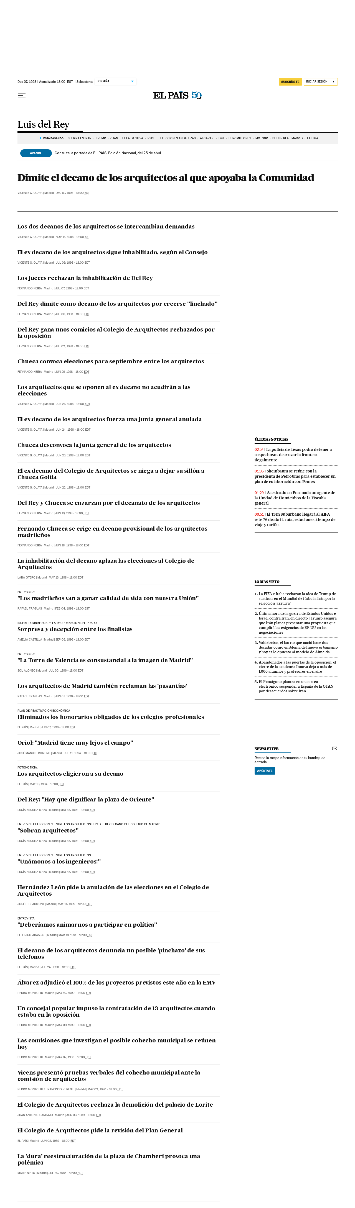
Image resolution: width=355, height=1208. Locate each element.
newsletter (267, 749)
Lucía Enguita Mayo (32, 810)
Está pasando (53, 138)
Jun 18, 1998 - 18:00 (72, 545)
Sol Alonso (26, 670)
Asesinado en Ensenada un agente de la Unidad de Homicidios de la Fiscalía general (295, 498)
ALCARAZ (207, 138)
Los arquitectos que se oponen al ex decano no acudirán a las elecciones (104, 391)
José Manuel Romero (33, 753)
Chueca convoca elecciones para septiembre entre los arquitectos (110, 362)
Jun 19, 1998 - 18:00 (72, 513)
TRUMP (101, 138)
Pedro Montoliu (30, 993)
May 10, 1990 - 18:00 (73, 993)
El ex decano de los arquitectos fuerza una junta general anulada (109, 420)
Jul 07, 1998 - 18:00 (72, 288)
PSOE (152, 138)
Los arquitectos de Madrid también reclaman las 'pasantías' (102, 686)
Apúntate (265, 771)
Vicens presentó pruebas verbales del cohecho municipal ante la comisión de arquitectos (109, 1076)
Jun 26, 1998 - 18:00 (73, 404)
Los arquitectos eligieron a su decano (70, 774)
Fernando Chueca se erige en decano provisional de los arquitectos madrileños (112, 532)
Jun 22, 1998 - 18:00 (73, 487)
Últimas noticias (271, 439)
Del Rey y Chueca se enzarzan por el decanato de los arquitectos (108, 503)
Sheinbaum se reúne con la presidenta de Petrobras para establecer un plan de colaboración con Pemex (295, 476)
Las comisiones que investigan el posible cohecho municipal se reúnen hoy (116, 1044)
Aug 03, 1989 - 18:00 (83, 1115)
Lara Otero (26, 577)
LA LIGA (312, 138)
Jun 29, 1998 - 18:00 (72, 372)
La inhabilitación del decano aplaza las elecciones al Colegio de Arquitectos (105, 564)
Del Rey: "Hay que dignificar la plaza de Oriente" (85, 800)
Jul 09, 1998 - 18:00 (73, 262)
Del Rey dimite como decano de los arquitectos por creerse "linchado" (117, 304)
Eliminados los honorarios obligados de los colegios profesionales (110, 717)
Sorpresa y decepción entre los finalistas (75, 630)
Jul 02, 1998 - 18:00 (72, 346)
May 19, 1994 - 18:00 (47, 784)
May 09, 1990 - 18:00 (73, 1025)
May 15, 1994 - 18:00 (77, 810)
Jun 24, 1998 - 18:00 (73, 429)
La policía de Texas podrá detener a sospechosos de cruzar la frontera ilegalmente (293, 454)
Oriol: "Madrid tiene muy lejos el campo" (75, 743)
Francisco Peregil (60, 1089)
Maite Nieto (26, 1173)
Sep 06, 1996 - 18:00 (72, 639)
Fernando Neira (29, 288)
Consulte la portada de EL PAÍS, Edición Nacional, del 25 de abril (108, 153)
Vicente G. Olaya (29, 193)
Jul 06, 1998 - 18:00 (72, 314)
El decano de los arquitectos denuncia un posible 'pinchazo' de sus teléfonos (111, 954)
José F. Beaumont (30, 904)
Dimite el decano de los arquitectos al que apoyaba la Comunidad (165, 177)
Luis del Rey (43, 125)
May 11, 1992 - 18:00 (75, 904)
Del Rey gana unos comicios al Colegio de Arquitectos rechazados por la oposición (116, 333)
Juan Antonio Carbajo (35, 1115)
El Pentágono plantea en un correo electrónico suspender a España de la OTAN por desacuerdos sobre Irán (296, 686)
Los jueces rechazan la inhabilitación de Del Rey (85, 278)
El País (22, 727)
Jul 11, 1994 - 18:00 (81, 753)
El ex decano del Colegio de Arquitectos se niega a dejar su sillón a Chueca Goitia (110, 474)
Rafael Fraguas (29, 608)
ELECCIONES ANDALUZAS (178, 138)
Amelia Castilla (29, 639)
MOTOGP (261, 138)
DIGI (221, 138)
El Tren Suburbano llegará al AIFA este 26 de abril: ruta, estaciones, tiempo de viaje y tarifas (295, 519)
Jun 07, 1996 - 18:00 (72, 696)
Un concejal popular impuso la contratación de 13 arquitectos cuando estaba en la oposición (116, 1012)
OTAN (114, 138)
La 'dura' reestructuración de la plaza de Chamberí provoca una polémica (109, 1160)
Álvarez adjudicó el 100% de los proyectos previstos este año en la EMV (116, 983)
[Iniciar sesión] (321, 82)
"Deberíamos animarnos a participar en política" (87, 925)
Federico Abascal (31, 935)
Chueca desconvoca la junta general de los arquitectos (94, 445)
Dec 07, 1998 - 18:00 (73, 193)
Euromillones (240, 138)
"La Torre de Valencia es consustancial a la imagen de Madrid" (105, 661)
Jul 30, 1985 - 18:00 (66, 1173)
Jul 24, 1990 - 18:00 (58, 967)
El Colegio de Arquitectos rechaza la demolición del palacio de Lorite (115, 1105)
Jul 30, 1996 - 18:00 (66, 670)
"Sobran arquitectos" (47, 831)
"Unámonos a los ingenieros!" (59, 862)
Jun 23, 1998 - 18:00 (73, 455)
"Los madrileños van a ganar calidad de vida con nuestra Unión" (108, 599)
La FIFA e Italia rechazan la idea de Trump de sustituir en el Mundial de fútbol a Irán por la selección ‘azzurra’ (297, 598)
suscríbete (290, 82)
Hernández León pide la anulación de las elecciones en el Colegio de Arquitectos (113, 891)
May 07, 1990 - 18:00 (73, 1057)
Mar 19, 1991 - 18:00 (76, 935)
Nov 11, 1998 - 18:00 (73, 237)
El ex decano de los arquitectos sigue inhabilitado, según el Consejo (112, 253)
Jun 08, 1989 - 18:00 (58, 1141)
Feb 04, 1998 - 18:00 (72, 608)
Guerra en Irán (79, 138)
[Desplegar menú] (21, 95)
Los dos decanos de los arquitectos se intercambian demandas (106, 227)
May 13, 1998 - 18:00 (66, 577)
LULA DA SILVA (132, 138)
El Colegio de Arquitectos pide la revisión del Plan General (100, 1131)
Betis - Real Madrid (287, 138)
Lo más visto (267, 582)
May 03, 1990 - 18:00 (105, 1089)
